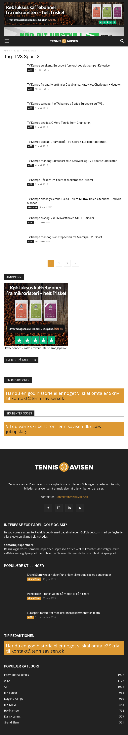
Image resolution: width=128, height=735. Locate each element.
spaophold (110, 553)
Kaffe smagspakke (55, 348)
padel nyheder (70, 532)
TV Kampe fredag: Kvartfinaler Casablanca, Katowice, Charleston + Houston (74, 84)
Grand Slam (34, 579)
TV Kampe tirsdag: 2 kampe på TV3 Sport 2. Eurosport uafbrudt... (67, 141)
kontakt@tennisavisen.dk (37, 398)
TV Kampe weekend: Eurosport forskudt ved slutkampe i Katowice (68, 65)
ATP (30, 70)
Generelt (32, 207)
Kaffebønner (13, 348)
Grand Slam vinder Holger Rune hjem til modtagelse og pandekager (69, 574)
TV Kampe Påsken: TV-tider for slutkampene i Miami (60, 180)
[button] (6, 41)
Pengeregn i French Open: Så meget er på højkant (58, 593)
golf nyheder (115, 532)
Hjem (7, 50)
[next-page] (75, 263)
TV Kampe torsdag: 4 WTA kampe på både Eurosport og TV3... (65, 103)
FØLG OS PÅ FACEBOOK (21, 360)
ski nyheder (40, 536)
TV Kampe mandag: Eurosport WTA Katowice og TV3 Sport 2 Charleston (72, 160)
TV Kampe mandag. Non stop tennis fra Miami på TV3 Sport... (65, 237)
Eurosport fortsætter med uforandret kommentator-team (63, 612)
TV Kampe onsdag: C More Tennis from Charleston (59, 122)
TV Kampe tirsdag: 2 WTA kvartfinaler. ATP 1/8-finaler (60, 218)
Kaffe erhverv (32, 348)
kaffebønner (12, 553)
